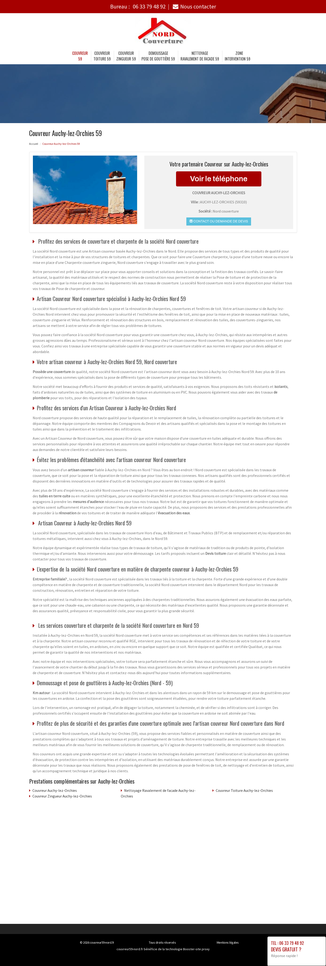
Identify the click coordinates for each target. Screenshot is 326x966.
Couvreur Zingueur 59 (126, 56)
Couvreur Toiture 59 (102, 56)
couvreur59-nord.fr (102, 942)
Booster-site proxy (196, 949)
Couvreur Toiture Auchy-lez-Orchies (244, 790)
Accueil (33, 143)
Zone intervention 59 (237, 56)
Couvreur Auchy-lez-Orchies (54, 790)
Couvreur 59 (80, 56)
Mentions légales (228, 942)
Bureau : (138, 6)
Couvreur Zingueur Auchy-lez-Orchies (62, 796)
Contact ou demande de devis (218, 221)
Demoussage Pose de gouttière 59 (158, 56)
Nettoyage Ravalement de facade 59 (200, 56)
